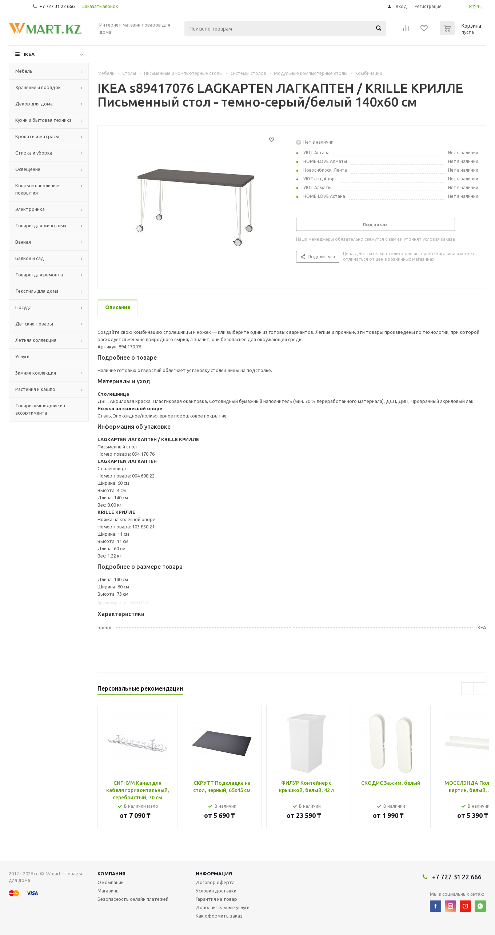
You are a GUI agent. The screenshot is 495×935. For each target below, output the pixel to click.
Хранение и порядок (38, 87)
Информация (214, 873)
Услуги (22, 356)
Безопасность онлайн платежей (132, 899)
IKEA (29, 54)
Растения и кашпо (35, 389)
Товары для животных (41, 225)
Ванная (23, 241)
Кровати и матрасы (37, 136)
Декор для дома (34, 103)
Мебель (23, 70)
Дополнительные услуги (223, 907)
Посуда (23, 307)
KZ (472, 6)
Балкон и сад (29, 258)
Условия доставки (216, 890)
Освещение (27, 169)
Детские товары (34, 323)
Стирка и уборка (33, 152)
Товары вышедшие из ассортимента (40, 409)
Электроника (30, 209)
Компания (111, 873)
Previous (468, 689)
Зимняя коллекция (35, 372)
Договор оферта (215, 882)
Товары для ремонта (39, 274)
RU (479, 6)
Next (480, 689)
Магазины (108, 890)
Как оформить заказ (219, 915)
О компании (110, 882)
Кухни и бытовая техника (43, 120)
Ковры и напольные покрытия (37, 189)
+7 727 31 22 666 (57, 6)
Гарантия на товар (216, 899)
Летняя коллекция (35, 340)
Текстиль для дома (37, 290)
